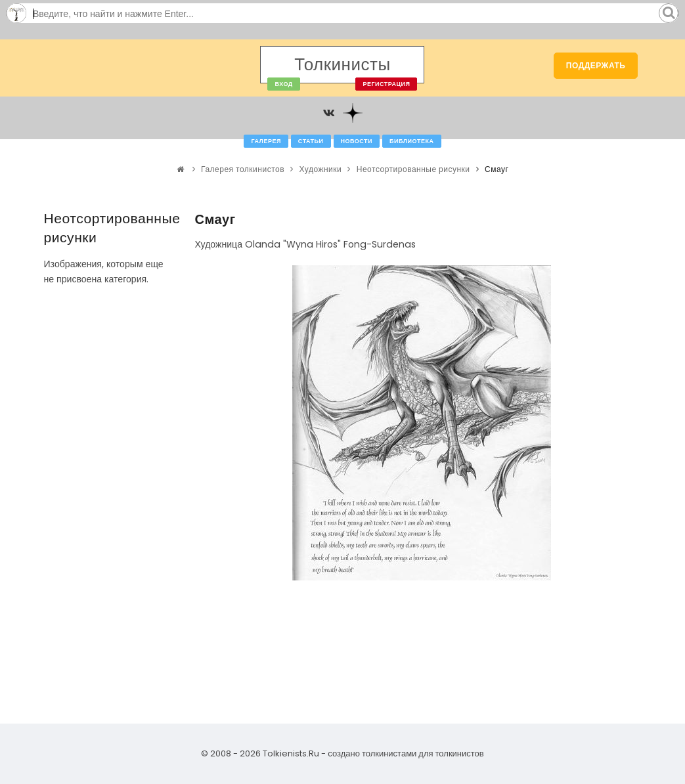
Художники (320, 169)
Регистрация (386, 84)
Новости (357, 141)
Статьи (311, 141)
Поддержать (596, 65)
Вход (283, 84)
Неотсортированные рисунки (413, 169)
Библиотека (411, 141)
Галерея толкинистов (242, 169)
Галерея (265, 141)
